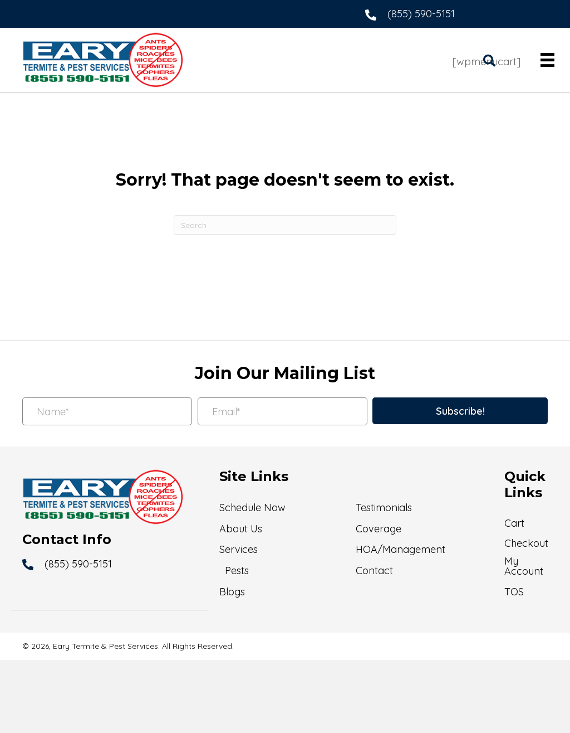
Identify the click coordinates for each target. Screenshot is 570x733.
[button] (460, 410)
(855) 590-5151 (421, 13)
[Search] (285, 225)
